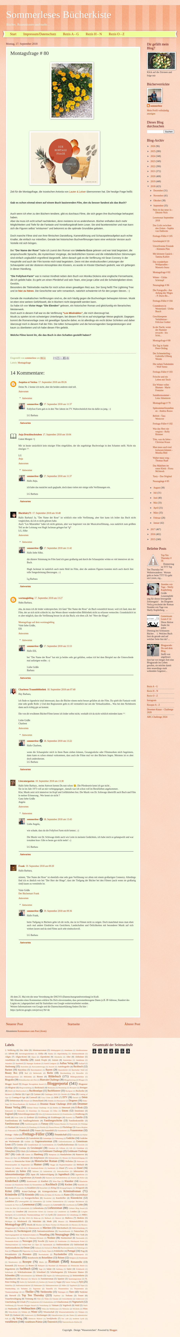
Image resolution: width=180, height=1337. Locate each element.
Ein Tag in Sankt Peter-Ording (160, 347)
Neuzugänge (62, 1234)
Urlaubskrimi (34, 1302)
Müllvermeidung (78, 1228)
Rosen (31, 1265)
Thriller (29, 1291)
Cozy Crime (45, 1097)
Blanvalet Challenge (49, 1079)
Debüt (84, 1097)
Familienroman (12, 1123)
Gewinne (22, 1148)
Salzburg (59, 1269)
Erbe (40, 1114)
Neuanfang (44, 1234)
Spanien (61, 1279)
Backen (8, 1069)
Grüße (18, 1154)
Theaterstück (79, 1289)
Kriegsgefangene (66, 1188)
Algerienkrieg (62, 1054)
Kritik (41, 1195)
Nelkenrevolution (29, 1235)
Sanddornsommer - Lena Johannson (162, 396)
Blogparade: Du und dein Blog (167, 648)
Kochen (68, 1184)
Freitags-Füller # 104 (163, 301)
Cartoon (37, 1094)
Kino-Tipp (57, 1181)
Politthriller (59, 1251)
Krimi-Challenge (29, 1191)
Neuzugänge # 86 (161, 285)
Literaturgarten (26, 781)
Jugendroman (25, 1177)
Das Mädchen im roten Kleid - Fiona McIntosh (163, 468)
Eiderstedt (9, 1111)
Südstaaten (38, 1285)
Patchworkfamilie (67, 1248)
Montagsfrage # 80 (161, 340)
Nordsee (51, 1238)
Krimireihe (11, 1194)
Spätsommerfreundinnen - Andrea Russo (163, 409)
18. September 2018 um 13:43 (58, 819)
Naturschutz (79, 1231)
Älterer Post (132, 1024)
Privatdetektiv (11, 1254)
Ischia (70, 1168)
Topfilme (57, 1296)
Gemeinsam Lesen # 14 (166, 617)
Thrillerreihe (46, 1292)
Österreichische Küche (70, 1322)
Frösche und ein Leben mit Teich (162, 378)
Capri (27, 1094)
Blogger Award (11, 1084)
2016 (153, 534)
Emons (65, 1110)
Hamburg (38, 1154)
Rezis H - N (94, 34)
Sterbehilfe (31, 1282)
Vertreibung (43, 1305)
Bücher (18, 1094)
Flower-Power (54, 1127)
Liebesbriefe (24, 1208)
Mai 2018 (26, 1218)
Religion (72, 1258)
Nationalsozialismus (45, 1231)
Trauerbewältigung (13, 1299)
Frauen (38, 1130)
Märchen (47, 1228)
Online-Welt (26, 1245)
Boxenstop (62, 1088)
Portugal (71, 1251)
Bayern (49, 1069)
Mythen (22, 1228)
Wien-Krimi (12, 1312)
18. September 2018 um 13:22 (58, 741)
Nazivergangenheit (12, 1235)
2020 (153, 176)
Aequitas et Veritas (27, 382)
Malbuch (48, 1218)
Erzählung (42, 1117)
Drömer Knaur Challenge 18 (38, 1108)
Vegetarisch (77, 1302)
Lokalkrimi (62, 1212)
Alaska (50, 1054)
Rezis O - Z (117, 34)
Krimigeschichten (49, 1191)
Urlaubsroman (62, 1302)
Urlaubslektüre (47, 1302)
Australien (24, 1067)
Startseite (74, 1024)
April (156, 508)
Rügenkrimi (10, 1269)
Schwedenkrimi (26, 1276)
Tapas (82, 1285)
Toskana (68, 1295)
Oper (37, 1245)
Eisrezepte (45, 1111)
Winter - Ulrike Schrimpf (160, 279)
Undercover (80, 1299)
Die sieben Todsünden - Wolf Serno (163, 365)
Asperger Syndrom (33, 1063)
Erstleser (30, 1117)
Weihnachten (28, 1308)
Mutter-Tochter (51, 1225)
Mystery (75, 1225)
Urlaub (22, 1302)
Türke (46, 1299)
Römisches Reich (77, 1266)
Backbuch (78, 1066)
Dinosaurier (61, 1101)
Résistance (63, 1266)
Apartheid (19, 1063)
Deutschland (38, 1100)
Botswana (51, 1088)
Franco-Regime (81, 1127)
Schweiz (39, 1275)
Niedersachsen (10, 1238)
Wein (44, 1309)
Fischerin (22, 1127)
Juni (155, 498)
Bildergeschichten (77, 1077)
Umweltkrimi (67, 1299)
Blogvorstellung (25, 1088)
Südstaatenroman (51, 1285)
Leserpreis (46, 1205)
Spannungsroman (75, 1279)
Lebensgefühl (23, 1201)
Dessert (26, 1101)
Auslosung (10, 1066)
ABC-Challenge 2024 (157, 717)
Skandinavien (11, 1279)
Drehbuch (32, 1104)
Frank (21, 866)
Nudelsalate (62, 1241)
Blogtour (12, 1087)
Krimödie (29, 1194)
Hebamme (25, 1158)
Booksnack (39, 1087)
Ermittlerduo (67, 1114)
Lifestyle (8, 1212)
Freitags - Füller (12, 1134)
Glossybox (10, 1151)
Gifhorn (62, 1148)
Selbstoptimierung (62, 1276)
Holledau (69, 1161)
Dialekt (50, 1101)
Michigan (8, 1221)
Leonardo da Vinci (12, 1205)
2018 (153, 186)
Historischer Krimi (23, 1161)
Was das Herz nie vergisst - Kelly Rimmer (161, 431)
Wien (85, 1309)
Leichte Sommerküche (55, 1201)
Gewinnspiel (37, 1148)
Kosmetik (9, 1188)
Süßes (64, 1285)
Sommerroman (47, 1279)
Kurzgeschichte (14, 1198)
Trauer (81, 1295)
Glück (22, 1151)
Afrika (40, 1053)
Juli (155, 492)
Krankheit (31, 1188)
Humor (38, 1164)
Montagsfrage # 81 (161, 272)
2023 (153, 161)
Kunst (67, 1194)
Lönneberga (73, 1215)
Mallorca (69, 1218)
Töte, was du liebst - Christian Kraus (162, 441)
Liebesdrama (38, 1208)
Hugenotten (25, 1165)
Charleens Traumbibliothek (32, 689)
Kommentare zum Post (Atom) (32, 1031)
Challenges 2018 (51, 1094)
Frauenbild (49, 1130)
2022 (153, 166)
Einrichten (33, 1111)
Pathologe (81, 1248)
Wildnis (24, 1312)
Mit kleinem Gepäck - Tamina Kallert (163, 255)
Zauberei (17, 1315)
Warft (85, 1305)
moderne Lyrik (78, 1319)
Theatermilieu (63, 1289)
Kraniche (20, 1188)
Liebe (80, 1204)
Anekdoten (80, 1060)
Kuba (49, 1195)
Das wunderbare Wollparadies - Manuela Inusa (161, 265)
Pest (6, 1251)
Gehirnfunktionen (65, 1141)
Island (80, 1168)
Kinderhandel (32, 1181)
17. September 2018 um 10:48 (46, 513)
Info (25, 1168)
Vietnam (55, 1305)
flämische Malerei (35, 1319)
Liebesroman (55, 1208)
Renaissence (13, 1262)
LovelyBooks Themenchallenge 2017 (30, 1215)
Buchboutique (35, 1090)
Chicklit (64, 1094)
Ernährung (80, 1114)
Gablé (10, 1138)
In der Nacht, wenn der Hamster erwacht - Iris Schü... (162, 331)
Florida (42, 1127)
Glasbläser (80, 1148)
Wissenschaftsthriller (66, 1312)
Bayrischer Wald (78, 1070)
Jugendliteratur (10, 1178)
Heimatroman (53, 1158)
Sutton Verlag (70, 1282)
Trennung (29, 1299)
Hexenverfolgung (77, 1158)
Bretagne (83, 1087)
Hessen (65, 1158)
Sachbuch (24, 1268)
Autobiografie (64, 1066)
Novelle (41, 1241)
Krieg (53, 1188)
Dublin (55, 1108)
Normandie (80, 1238)
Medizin (80, 1218)
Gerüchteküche (48, 1145)
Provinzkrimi (43, 1254)
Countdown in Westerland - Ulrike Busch (163, 309)
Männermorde (34, 1228)
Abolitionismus (81, 1050)
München (9, 1231)
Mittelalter (37, 1221)
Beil (26, 1073)
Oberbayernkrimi (11, 1245)
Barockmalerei (36, 1070)
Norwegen (27, 1241)
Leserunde (57, 1205)
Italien (23, 1171)
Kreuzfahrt (43, 1188)
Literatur (50, 1212)
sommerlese (33, 404)
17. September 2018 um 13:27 (48, 598)
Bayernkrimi (63, 1070)
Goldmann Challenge (52, 1151)
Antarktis (8, 1063)
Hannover (80, 1154)
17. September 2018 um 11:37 (58, 404)
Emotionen (79, 1111)
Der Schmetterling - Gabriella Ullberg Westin (162, 356)
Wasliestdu (12, 1309)
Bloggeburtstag (70, 1080)
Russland (51, 1266)
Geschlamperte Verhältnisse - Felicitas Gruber (161, 319)
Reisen (61, 1257)
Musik (29, 1225)
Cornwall (33, 1097)
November (158, 195)
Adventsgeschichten (26, 1054)
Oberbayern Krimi (77, 1241)
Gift (70, 1148)
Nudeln (51, 1241)
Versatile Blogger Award (26, 1305)
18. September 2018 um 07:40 (61, 689)
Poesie (36, 1251)
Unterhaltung (10, 1302)
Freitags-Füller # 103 (163, 372)
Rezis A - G (71, 34)
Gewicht (81, 1145)
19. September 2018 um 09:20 (40, 866)
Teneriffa (49, 1289)
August (157, 487)
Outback (38, 1248)
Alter (68, 1057)
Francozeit (12, 1130)
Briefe (10, 1091)
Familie (79, 1117)
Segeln (49, 1276)
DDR (56, 1097)
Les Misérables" (73, 313)
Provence (27, 1254)
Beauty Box (11, 1073)
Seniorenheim (78, 1275)
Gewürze (51, 1148)
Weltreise (65, 1309)
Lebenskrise (37, 1201)
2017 (153, 529)
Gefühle (27, 1141)
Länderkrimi (61, 1215)
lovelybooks (52, 1318)
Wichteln (76, 1309)
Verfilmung (9, 1305)
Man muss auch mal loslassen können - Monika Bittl (163, 450)
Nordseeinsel (66, 1238)
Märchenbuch (62, 1228)
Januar (156, 523)
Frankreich (24, 1130)
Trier (39, 1299)
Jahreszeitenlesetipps (15, 1174)
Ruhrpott (41, 1266)
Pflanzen (15, 1251)
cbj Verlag (17, 1318)
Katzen (73, 1178)
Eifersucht (21, 1111)
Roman (53, 1261)
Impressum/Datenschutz (39, 34)
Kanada (38, 1177)
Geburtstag (59, 1138)
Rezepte (27, 1261)
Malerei (58, 1218)
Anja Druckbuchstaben (30, 434)
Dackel (75, 1097)
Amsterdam (67, 1060)
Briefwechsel (21, 1091)
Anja (20, 458)
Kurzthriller (61, 1198)
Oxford (47, 1248)
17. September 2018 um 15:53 (58, 646)
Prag (82, 1251)
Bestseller (80, 1073)
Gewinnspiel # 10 (161, 241)
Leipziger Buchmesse (76, 1201)
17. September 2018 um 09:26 (52, 382)
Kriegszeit (80, 1188)
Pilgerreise (26, 1251)
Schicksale (9, 1272)
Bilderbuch (54, 1076)
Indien (17, 1168)
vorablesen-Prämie (33, 1322)
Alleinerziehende (78, 1054)
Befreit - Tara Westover (159, 417)
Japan (33, 1174)
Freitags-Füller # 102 (163, 423)
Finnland (11, 1127)
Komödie (81, 1185)
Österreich (52, 1322)
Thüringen (61, 1292)
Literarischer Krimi (35, 1212)
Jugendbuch (63, 1174)
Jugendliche (79, 1174)
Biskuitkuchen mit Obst (28, 1080)
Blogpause (83, 1084)
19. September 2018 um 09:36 (58, 911)
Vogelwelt (67, 1305)
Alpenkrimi (45, 1057)
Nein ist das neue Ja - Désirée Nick (163, 211)
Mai (155, 502)
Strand (50, 1282)
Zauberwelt (28, 1315)
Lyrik (50, 1215)
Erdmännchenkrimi (52, 1114)
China (72, 1094)
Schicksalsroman (24, 1272)
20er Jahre (23, 1050)
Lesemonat (28, 1204)
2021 (153, 171)
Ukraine (55, 1299)
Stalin (22, 1282)
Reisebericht (32, 1258)
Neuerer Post (14, 1024)
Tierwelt (12, 1295)
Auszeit (51, 1067)
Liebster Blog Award (77, 1208)
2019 (153, 181)
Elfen (55, 1111)
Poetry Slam (46, 1251)
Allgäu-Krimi (21, 1057)
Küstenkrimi (76, 1198)
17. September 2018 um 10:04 (57, 434)
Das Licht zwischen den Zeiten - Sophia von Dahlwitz (163, 228)
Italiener (36, 1171)
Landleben (9, 1201)
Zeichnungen (41, 1315)
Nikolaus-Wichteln (36, 1238)
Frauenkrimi (62, 1130)
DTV (65, 1097)
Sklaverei (24, 1279)
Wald (77, 1305)
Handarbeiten (66, 1154)
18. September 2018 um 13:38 (49, 781)
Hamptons (52, 1154)
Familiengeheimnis (31, 1120)
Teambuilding (10, 1289)
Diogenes (73, 1100)
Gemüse (19, 1144)
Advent (11, 1053)
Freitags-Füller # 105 (163, 236)
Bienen (40, 1076)
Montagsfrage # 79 (161, 403)
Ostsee (27, 1247)
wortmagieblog (25, 598)
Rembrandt (83, 1258)
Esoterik (69, 1117)
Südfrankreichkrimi (23, 1285)
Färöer (85, 1135)
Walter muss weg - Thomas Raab (161, 459)
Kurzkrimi (48, 1198)
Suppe (59, 1282)
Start (13, 34)
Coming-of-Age (18, 1097)
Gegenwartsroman (43, 1141)
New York (80, 1235)
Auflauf (82, 1063)
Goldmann (33, 1151)
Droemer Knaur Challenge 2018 (56, 1104)
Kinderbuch (11, 1181)
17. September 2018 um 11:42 (58, 548)
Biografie (9, 1079)
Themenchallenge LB (13, 1292)
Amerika (24, 1060)
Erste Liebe (18, 1117)
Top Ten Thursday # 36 (166, 558)
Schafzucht (80, 1269)
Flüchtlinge (67, 1127)
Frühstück (75, 1135)
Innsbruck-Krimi (37, 1168)
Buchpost (69, 1091)
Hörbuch (80, 1164)
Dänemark (66, 1107)
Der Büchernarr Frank (28, 893)
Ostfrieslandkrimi (12, 1248)
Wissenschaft (48, 1312)
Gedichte (70, 1138)
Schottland (41, 1272)
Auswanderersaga (38, 1067)
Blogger (82, 1080)
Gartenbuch (20, 1138)
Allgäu (8, 1057)
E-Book (79, 1107)
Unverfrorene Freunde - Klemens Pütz (163, 247)
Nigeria (22, 1238)
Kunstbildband (81, 1195)
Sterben (42, 1282)
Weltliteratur (54, 1309)
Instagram (151, 700)
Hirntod (8, 1161)
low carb (65, 1319)
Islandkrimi (10, 1171)
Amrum (55, 1060)
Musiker (39, 1225)
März (156, 512)
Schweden (10, 1275)
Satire (69, 1269)
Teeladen (24, 1289)
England (9, 1114)
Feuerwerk (73, 1124)
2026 (153, 146)
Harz (15, 1158)
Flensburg (33, 1127)
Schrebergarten (56, 1272)
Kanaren (49, 1178)
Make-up (37, 1218)
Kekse (82, 1178)
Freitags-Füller (33, 1134)
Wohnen (81, 1312)
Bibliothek (28, 1077)
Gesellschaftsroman (65, 1144)
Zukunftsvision (57, 1315)
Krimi (8, 1191)
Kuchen (58, 1195)
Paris (55, 1248)
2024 (153, 156)
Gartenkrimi (34, 1138)
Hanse (7, 1158)
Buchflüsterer (53, 1090)
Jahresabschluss (63, 1171)
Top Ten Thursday (33, 1295)
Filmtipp (84, 1124)
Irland (61, 1168)
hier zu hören (26, 291)
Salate (49, 1269)
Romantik (9, 1265)
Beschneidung (65, 1073)
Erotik (7, 1117)
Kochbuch (51, 1184)
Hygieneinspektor (66, 1165)
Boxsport (73, 1088)
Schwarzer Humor (76, 1272)
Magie (15, 1218)
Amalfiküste (10, 1060)
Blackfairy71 (24, 513)
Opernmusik (47, 1245)
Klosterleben (37, 1185)
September (158, 205)
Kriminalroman (72, 1191)
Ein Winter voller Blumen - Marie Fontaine (161, 387)
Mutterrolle (64, 1225)
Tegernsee (37, 1289)
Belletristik (37, 1073)
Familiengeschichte (53, 1120)
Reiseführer (47, 1257)
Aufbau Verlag (66, 1063)
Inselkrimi (51, 1168)
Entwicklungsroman (26, 1114)
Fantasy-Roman (60, 1124)
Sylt (81, 1282)
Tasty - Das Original (162, 476)
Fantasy (45, 1123)
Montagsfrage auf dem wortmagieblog (36, 622)
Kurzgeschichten (32, 1198)
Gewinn (9, 1148)
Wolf (7, 1315)
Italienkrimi (47, 1171)
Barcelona (22, 1070)
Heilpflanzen (38, 1158)
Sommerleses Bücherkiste (58, 14)
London (73, 1211)
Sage (40, 1269)
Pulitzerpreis (79, 1254)
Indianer (8, 1168)
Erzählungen (56, 1117)
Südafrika (8, 1285)
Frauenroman (76, 1130)
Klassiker (69, 1181)
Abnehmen (68, 1050)
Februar (157, 518)
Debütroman (15, 1100)
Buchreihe (80, 1091)
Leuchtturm (70, 1205)
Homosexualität (11, 1165)
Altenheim (58, 1057)
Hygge (52, 1165)
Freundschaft (61, 1134)
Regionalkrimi (13, 1257)
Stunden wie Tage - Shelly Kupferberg (167, 587)
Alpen (33, 1057)
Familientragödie (31, 1124)
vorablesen (11, 1321)
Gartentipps (47, 1138)
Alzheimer (79, 1057)
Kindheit (44, 1181)
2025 (153, 151)
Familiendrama (11, 1120)
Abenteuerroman (39, 1050)
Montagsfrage (24, 362)
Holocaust (81, 1161)
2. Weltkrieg (10, 1050)
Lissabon (19, 1211)
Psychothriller (60, 1254)
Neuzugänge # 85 (161, 481)
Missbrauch (22, 1221)
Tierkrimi (83, 1292)
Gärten (27, 1154)
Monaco (61, 1221)
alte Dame (70, 1315)
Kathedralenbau (61, 1178)
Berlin (50, 1073)
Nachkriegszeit (24, 1231)
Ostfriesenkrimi (62, 1244)
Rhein (41, 1262)
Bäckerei (8, 1094)
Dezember (158, 190)
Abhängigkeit (56, 1050)
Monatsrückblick (76, 1221)
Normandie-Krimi (12, 1241)
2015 (153, 539)
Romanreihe (76, 1262)
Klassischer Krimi (22, 1185)
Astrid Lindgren (50, 1063)
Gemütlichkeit (33, 1145)
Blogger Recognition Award (33, 1084)
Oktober (157, 200)
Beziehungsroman (12, 1077)
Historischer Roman (46, 1161)
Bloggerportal (57, 1083)
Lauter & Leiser (77, 191)
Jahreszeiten (78, 1171)
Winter (34, 1312)
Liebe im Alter (10, 1208)
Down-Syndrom (19, 1104)
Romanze (21, 1266)
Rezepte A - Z (153, 705)
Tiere (71, 1292)
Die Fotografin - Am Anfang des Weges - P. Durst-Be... (163, 293)
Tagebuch (73, 1285)
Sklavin (34, 1279)
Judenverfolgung (47, 1174)
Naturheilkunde (64, 1231)
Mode (49, 1221)
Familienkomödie (76, 1120)
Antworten (23, 391)
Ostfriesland (79, 1244)
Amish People (41, 1060)
